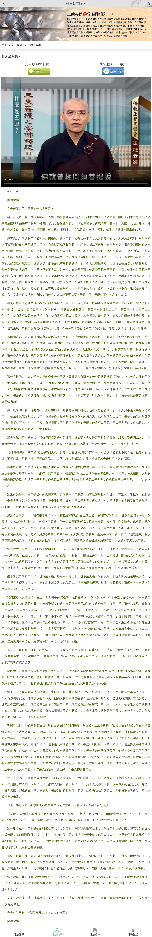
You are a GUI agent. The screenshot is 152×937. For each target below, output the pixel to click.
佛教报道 (133, 932)
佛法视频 (36, 44)
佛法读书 (95, 932)
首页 (19, 44)
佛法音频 (19, 932)
